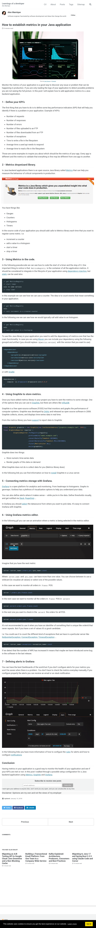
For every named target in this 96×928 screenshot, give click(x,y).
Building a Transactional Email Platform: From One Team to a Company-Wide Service (36, 857)
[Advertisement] (48, 890)
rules (68, 751)
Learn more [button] (72, 924)
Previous (25, 821)
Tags (71, 4)
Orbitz (46, 411)
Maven (41, 339)
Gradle (11, 372)
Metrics (69, 170)
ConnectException (29, 637)
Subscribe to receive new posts (48, 780)
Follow (73, 15)
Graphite (35, 402)
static (4, 274)
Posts (62, 4)
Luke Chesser (47, 81)
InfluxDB (65, 402)
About (53, 4)
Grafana (5, 486)
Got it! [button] (89, 924)
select (24, 504)
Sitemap (81, 4)
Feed (5, 919)
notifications (16, 754)
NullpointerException (11, 637)
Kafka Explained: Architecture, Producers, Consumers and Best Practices (59, 857)
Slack (21, 498)
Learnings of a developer (13, 4)
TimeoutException (46, 637)
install (53, 473)
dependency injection (77, 271)
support (35, 420)
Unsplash (54, 81)
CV (45, 4)
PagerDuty (29, 498)
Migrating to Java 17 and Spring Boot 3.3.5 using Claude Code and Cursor (82, 857)
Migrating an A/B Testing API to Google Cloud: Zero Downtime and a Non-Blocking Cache (12, 858)
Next (71, 821)
